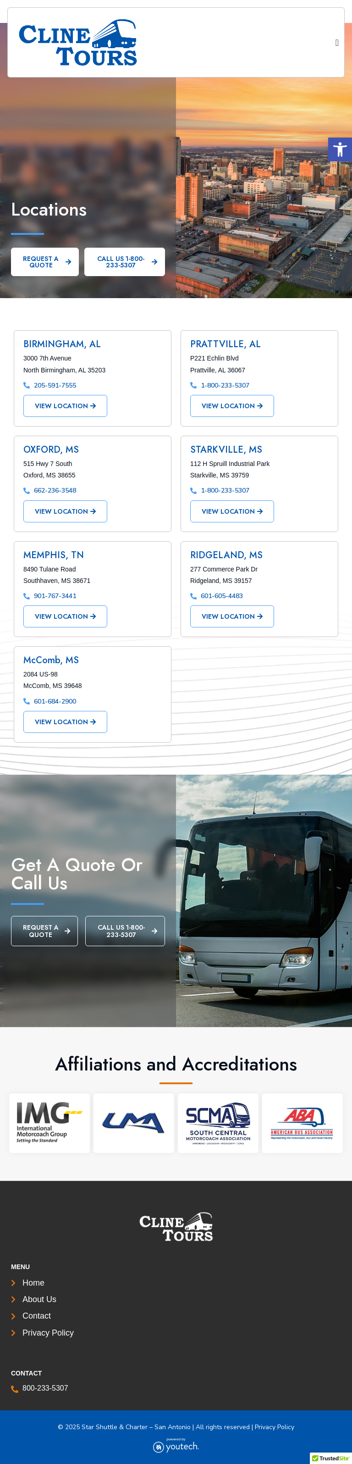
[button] (340, 149)
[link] (94, 42)
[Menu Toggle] (337, 42)
